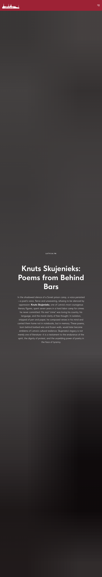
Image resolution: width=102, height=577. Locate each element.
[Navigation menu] (98, 5)
